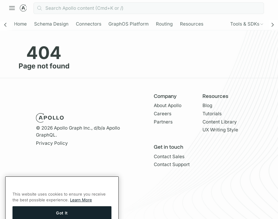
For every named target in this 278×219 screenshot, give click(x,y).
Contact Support (172, 164)
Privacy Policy (52, 143)
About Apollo (167, 105)
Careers (162, 113)
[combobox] (148, 8)
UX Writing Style (220, 130)
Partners (163, 122)
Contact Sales (169, 156)
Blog (207, 105)
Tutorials (212, 113)
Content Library (219, 122)
